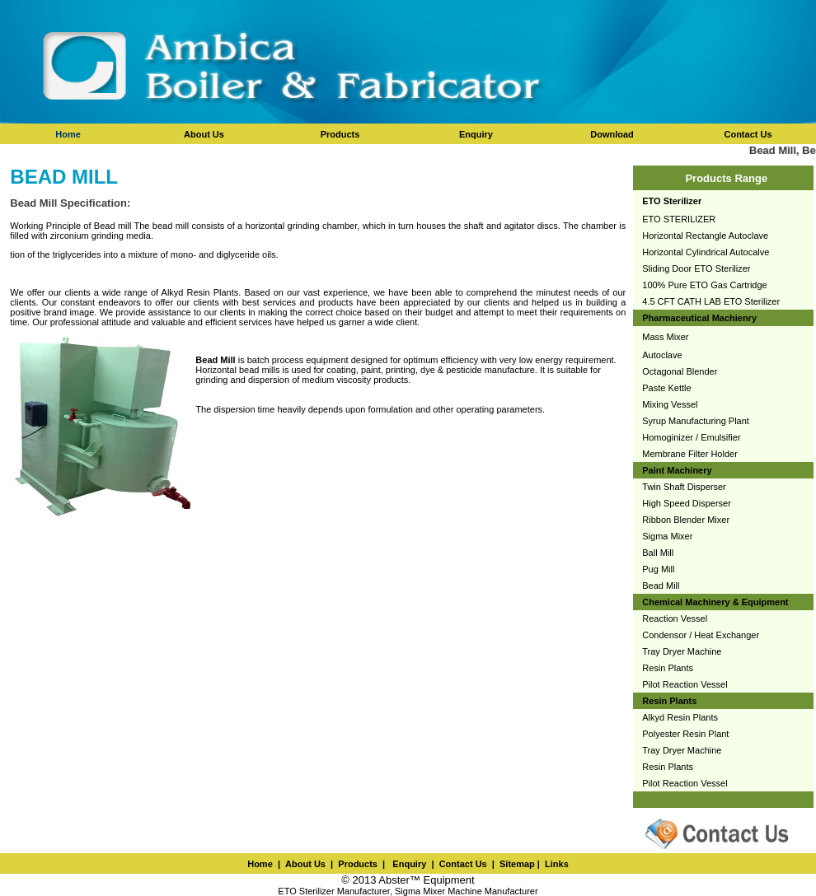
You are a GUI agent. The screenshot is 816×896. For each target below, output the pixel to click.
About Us (305, 864)
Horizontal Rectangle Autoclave (705, 235)
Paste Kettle (666, 388)
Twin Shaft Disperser (683, 487)
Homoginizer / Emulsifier (691, 437)
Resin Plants (667, 668)
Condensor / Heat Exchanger (700, 635)
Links (557, 864)
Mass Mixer (665, 337)
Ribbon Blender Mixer (685, 520)
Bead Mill (660, 585)
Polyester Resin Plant (685, 734)
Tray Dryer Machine (681, 651)
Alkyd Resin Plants (680, 717)
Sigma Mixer (667, 536)
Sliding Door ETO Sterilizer (696, 268)
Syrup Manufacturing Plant (695, 421)
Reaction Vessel (674, 618)
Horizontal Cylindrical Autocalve (705, 252)
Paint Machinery (676, 470)
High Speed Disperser (686, 503)
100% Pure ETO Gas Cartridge (704, 285)
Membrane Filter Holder (690, 454)
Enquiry (408, 864)
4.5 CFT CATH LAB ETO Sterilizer (711, 301)
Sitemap (517, 864)
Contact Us (463, 864)
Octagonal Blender (679, 371)
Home (68, 134)
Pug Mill (658, 569)
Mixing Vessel (669, 404)
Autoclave (662, 355)
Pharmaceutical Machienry (699, 318)
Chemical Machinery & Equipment (715, 602)
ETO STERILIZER (678, 219)
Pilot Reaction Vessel (684, 684)
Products (358, 864)
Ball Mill (657, 553)
